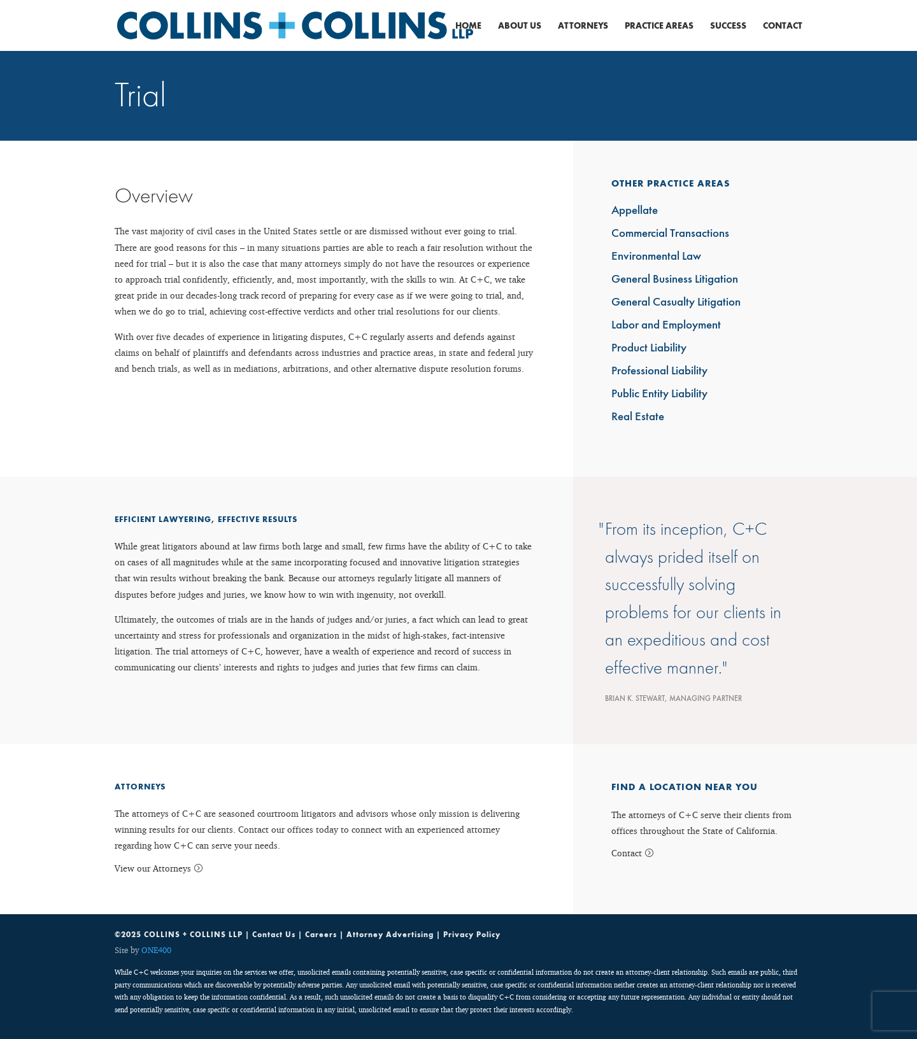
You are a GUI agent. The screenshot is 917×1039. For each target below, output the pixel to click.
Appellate (634, 211)
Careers (321, 934)
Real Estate (637, 417)
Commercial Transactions (670, 234)
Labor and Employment (666, 326)
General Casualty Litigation (676, 303)
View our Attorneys (153, 868)
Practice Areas (659, 26)
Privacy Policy (472, 934)
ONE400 (156, 950)
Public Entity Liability (659, 394)
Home (468, 26)
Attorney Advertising (390, 934)
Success (728, 26)
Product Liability (648, 349)
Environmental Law (656, 257)
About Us (519, 26)
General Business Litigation (674, 280)
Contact (782, 26)
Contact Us (273, 934)
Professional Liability (659, 371)
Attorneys (583, 26)
